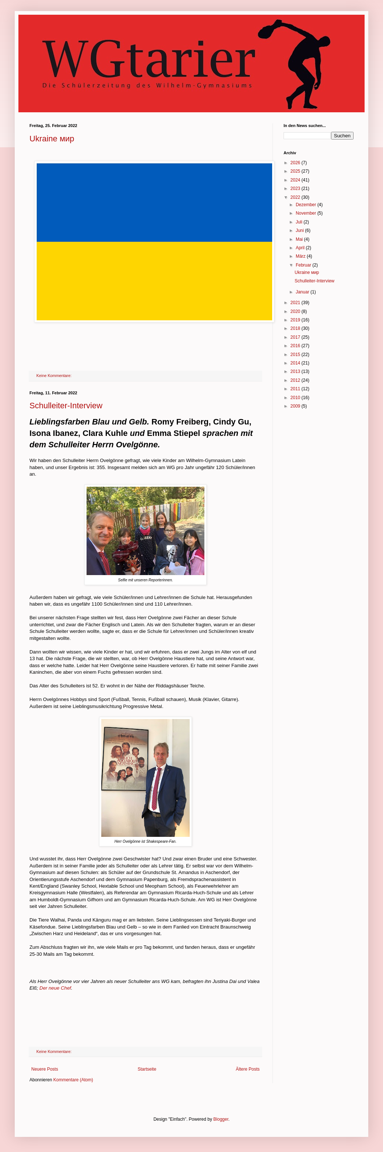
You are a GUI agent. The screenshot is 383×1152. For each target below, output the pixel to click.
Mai (300, 239)
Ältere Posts (248, 1069)
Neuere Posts (44, 1069)
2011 (296, 388)
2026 (296, 162)
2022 (296, 197)
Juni (300, 230)
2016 (296, 345)
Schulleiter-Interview (65, 405)
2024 (296, 180)
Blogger (220, 1119)
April (301, 247)
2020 (296, 311)
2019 (296, 320)
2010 (296, 397)
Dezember (306, 204)
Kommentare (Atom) (73, 1079)
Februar (304, 265)
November (306, 213)
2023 (296, 188)
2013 (296, 371)
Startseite (147, 1069)
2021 (296, 302)
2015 (296, 354)
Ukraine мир (51, 138)
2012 (296, 380)
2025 (296, 171)
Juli (299, 222)
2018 (296, 328)
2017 (296, 337)
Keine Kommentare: (54, 375)
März (301, 256)
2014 (296, 363)
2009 (296, 406)
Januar (303, 292)
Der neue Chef (55, 988)
